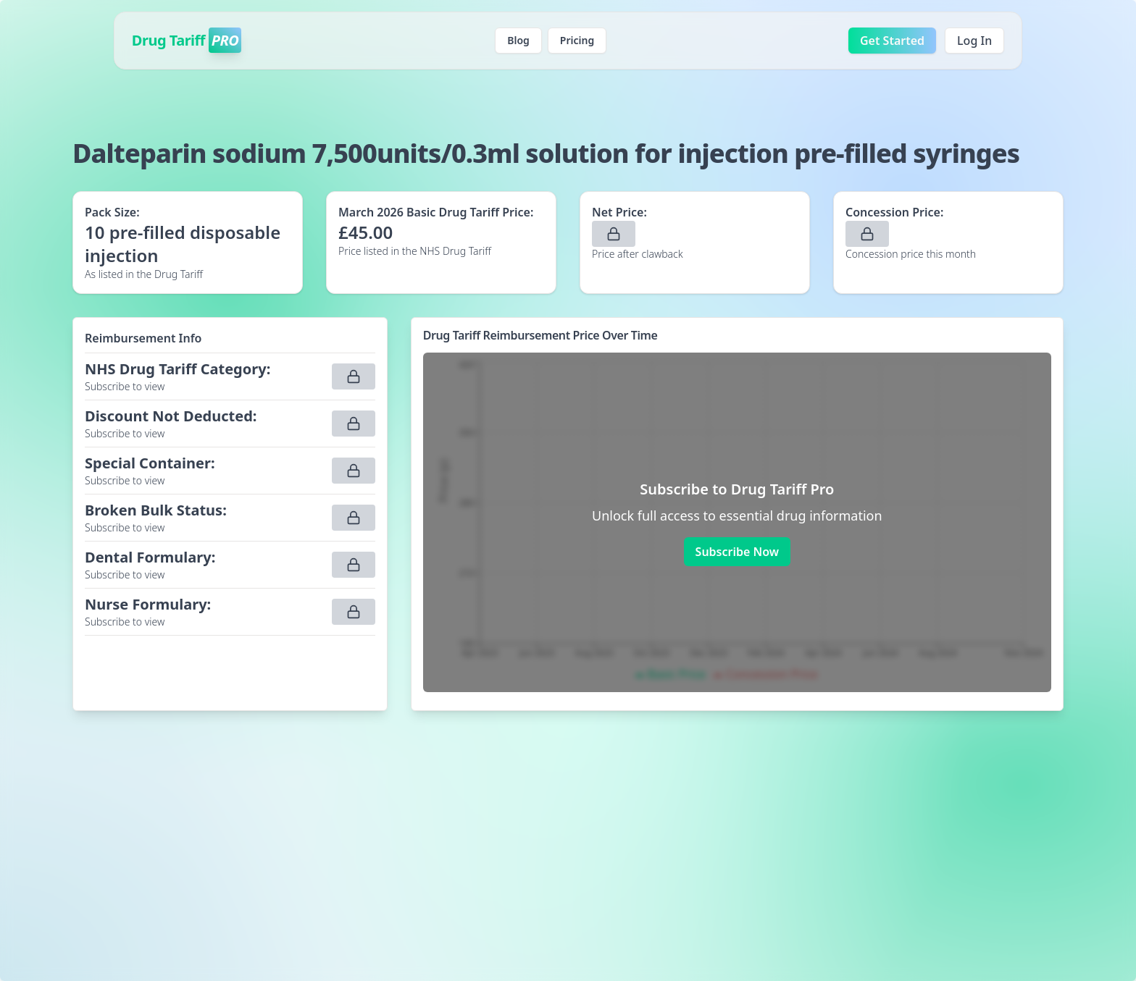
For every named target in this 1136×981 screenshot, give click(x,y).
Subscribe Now (737, 552)
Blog (518, 40)
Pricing (577, 40)
